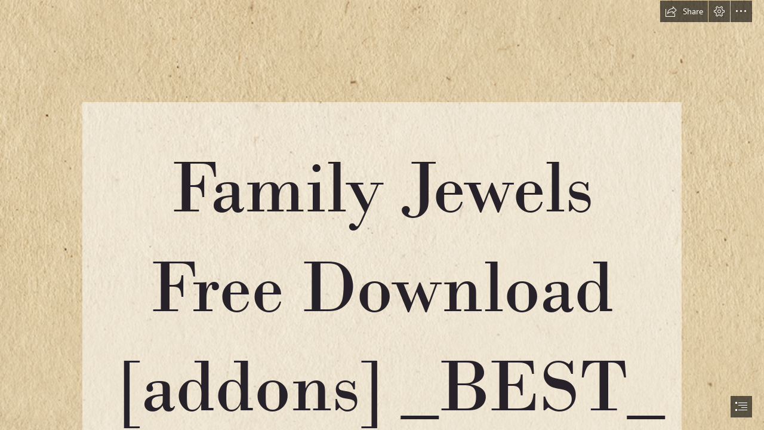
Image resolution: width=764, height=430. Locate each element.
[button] (684, 11)
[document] (382, 215)
